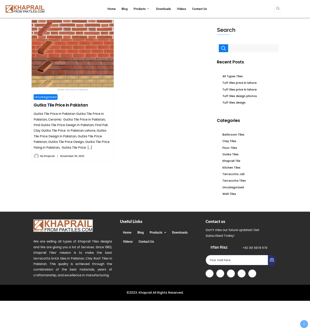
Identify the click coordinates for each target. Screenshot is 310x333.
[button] (158, 232)
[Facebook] (210, 273)
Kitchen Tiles (231, 168)
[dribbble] (242, 273)
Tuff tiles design (234, 103)
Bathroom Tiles (233, 135)
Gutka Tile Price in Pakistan (61, 105)
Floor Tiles (229, 148)
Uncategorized (46, 97)
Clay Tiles (229, 141)
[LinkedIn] (231, 273)
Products (141, 9)
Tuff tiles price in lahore (239, 83)
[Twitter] (220, 273)
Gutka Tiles (230, 154)
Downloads (163, 9)
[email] (237, 260)
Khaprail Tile (231, 161)
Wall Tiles (229, 194)
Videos (181, 9)
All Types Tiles (232, 76)
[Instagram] (252, 273)
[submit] (272, 260)
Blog (125, 9)
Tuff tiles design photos (239, 96)
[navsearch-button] (277, 9)
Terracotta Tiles (234, 181)
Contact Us (199, 9)
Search (226, 30)
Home (112, 9)
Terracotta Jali (233, 174)
